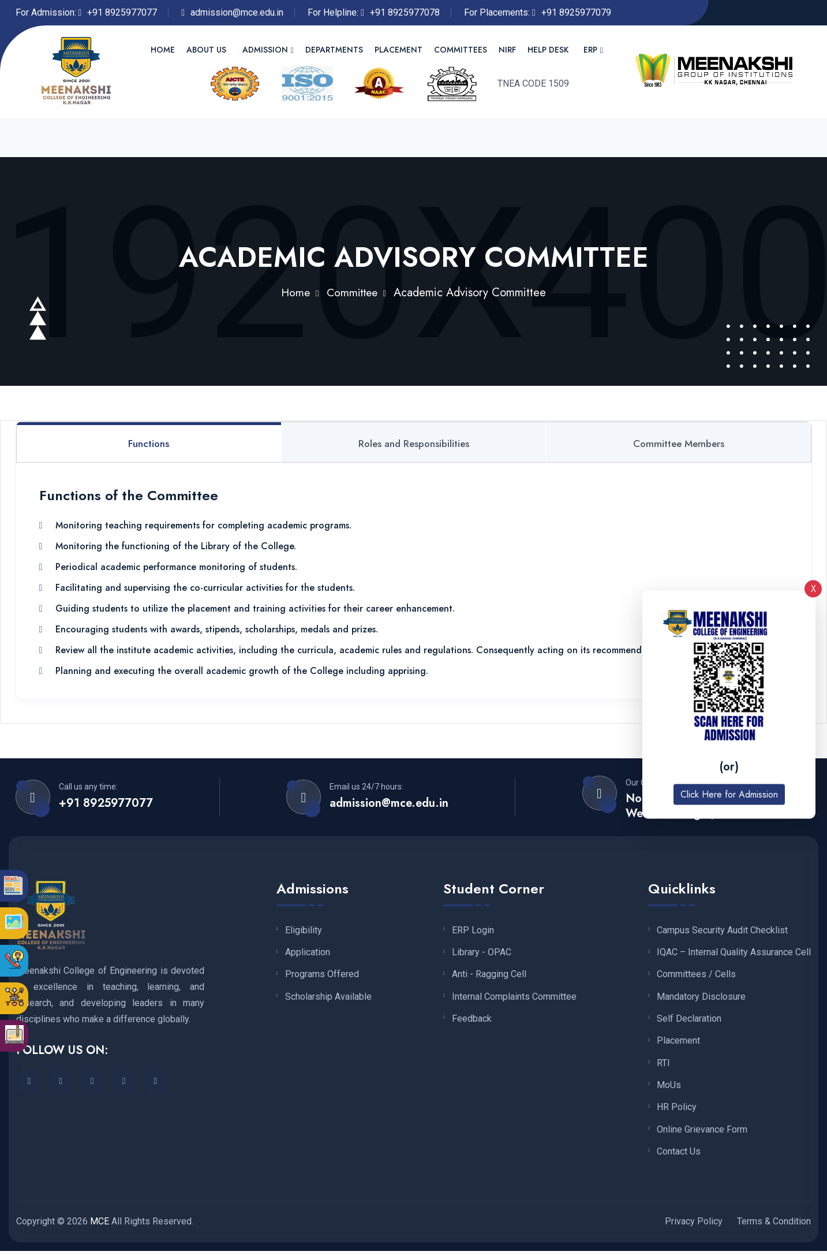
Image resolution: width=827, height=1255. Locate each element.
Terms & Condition (774, 1225)
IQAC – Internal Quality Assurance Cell (734, 953)
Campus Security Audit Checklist (722, 931)
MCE (99, 1225)
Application (307, 953)
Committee (352, 292)
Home (163, 49)
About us (206, 49)
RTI (663, 1065)
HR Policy (677, 1110)
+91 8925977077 (122, 12)
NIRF (507, 49)
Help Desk (547, 49)
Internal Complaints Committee (514, 998)
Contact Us (679, 1155)
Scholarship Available (328, 998)
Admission (265, 49)
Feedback (472, 1020)
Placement (398, 49)
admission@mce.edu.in (236, 12)
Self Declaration (689, 1020)
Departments (334, 49)
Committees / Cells (696, 976)
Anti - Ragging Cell (489, 976)
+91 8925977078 (405, 12)
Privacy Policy (694, 1225)
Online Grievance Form (702, 1133)
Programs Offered (322, 976)
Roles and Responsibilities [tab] (413, 443)
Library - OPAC (481, 953)
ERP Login (473, 931)
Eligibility (303, 931)
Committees (460, 49)
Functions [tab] (148, 443)
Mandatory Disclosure (701, 998)
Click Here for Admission (729, 794)
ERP (590, 49)
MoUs (669, 1088)
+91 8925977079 (576, 12)
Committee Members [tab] (678, 443)
